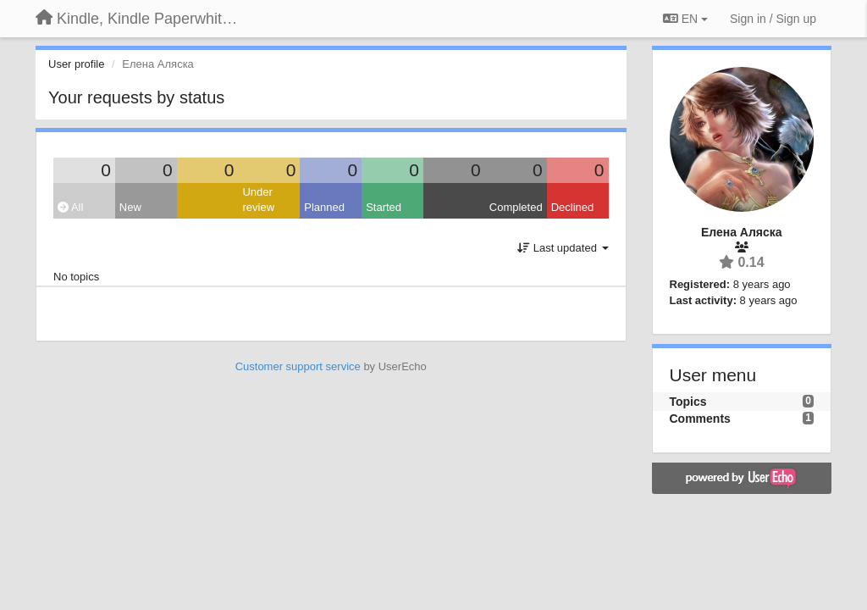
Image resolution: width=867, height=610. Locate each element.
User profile (76, 64)
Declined (572, 207)
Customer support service (298, 366)
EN (685, 18)
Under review (258, 200)
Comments (700, 418)
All (70, 207)
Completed (516, 207)
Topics (688, 401)
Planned (324, 207)
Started (383, 207)
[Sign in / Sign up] (773, 18)
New (130, 207)
